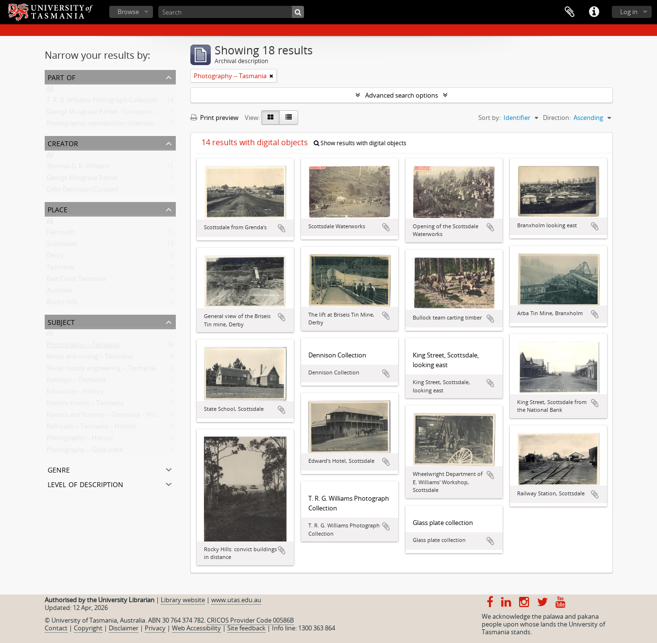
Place (57, 208)
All (50, 90)
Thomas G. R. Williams (78, 168)
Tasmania (60, 269)
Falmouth (61, 234)
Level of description (85, 483)
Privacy (155, 628)
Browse (128, 11)
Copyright (88, 628)
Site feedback (246, 628)
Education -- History (75, 393)
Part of (61, 76)
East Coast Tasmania (76, 280)
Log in (629, 11)
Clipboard (569, 12)
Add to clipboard (281, 228)
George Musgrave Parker (82, 179)
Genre (59, 468)
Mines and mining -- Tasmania (90, 358)
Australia (59, 292)
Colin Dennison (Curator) (82, 191)
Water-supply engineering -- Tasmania (101, 370)
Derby (55, 257)
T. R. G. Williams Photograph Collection (102, 102)
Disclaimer (123, 628)
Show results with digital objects (360, 143)
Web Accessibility (196, 628)
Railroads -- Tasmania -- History (91, 428)
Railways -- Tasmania (76, 381)
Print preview (214, 117)
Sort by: (489, 117)
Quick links (594, 12)
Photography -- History (80, 440)
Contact (56, 628)
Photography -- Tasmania (83, 346)
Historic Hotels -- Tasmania (85, 405)
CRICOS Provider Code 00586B (250, 620)
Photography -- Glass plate (85, 451)
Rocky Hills (62, 304)
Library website (183, 599)
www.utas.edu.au (236, 599)
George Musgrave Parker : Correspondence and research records (140, 113)
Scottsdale (62, 245)
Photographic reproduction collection (101, 125)
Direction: (557, 117)
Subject (61, 321)
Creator (63, 142)
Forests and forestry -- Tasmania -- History (107, 416)
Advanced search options (401, 95)
